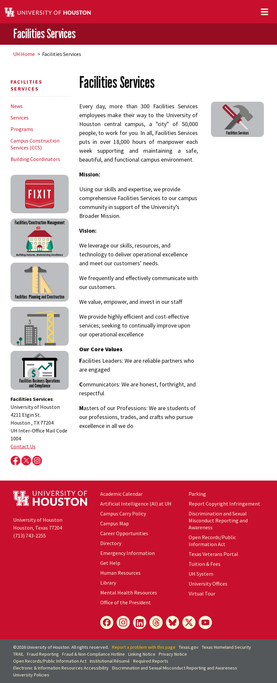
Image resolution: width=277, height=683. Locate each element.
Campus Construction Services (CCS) (35, 144)
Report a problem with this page (143, 647)
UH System (201, 573)
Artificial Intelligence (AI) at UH (136, 503)
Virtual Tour (202, 593)
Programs (22, 129)
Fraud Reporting (43, 654)
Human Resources (120, 572)
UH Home (24, 54)
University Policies (31, 675)
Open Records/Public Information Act (212, 540)
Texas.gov (188, 647)
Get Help (110, 563)
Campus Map (114, 523)
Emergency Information (127, 553)
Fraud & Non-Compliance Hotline (93, 654)
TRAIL (18, 654)
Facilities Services (44, 33)
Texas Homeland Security (226, 647)
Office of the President (125, 602)
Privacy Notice (173, 654)
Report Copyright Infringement (224, 503)
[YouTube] (205, 622)
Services (20, 117)
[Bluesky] (172, 622)
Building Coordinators (35, 159)
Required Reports (150, 661)
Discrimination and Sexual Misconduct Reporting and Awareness (218, 520)
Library (108, 582)
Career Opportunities (124, 533)
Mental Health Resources (128, 592)
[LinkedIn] (139, 622)
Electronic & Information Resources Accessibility (61, 668)
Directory (110, 543)
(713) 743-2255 (29, 535)
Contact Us (23, 446)
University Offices (208, 583)
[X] (189, 622)
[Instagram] (123, 622)
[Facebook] (106, 622)
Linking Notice (141, 654)
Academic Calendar (121, 493)
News (17, 106)
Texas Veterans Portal (213, 554)
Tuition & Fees (204, 564)
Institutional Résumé (110, 661)
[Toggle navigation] (264, 11)
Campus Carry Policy (123, 513)
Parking (197, 493)
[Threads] (156, 622)
